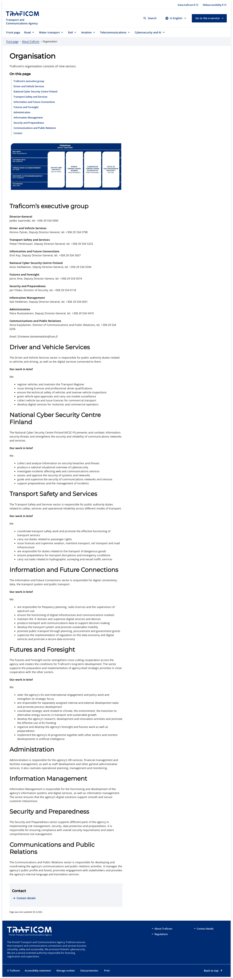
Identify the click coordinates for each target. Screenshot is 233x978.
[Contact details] (24, 898)
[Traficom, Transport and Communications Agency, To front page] (24, 18)
